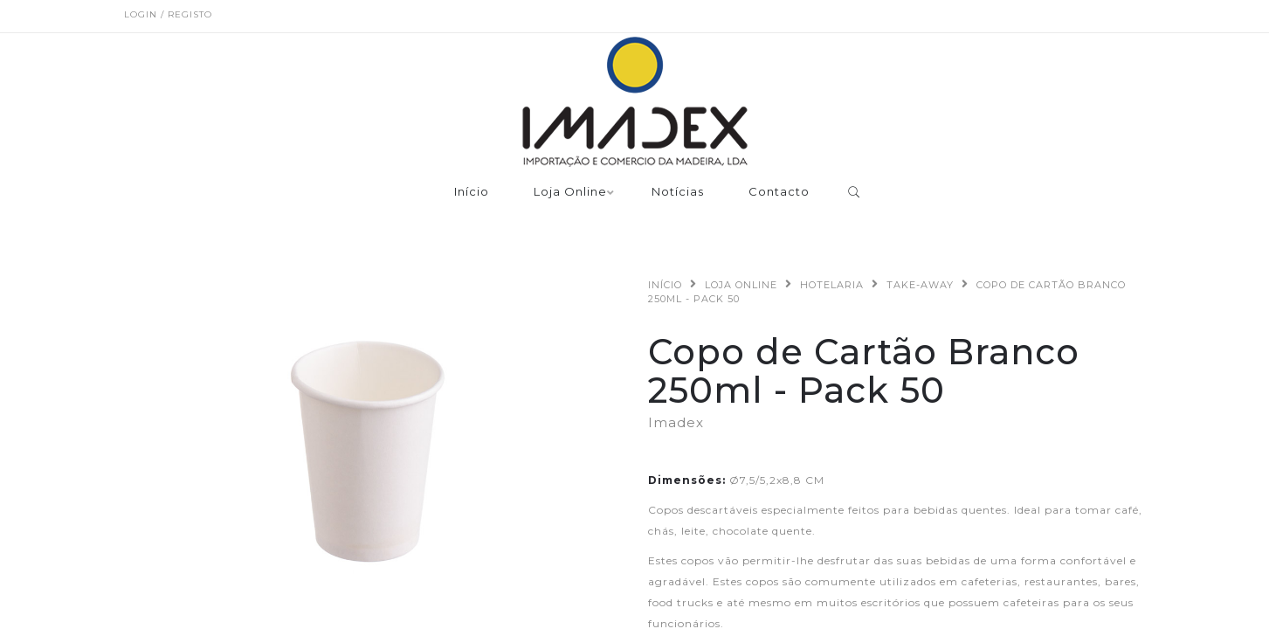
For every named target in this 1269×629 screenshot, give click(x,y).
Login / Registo (168, 14)
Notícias (678, 192)
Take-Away (920, 285)
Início (471, 192)
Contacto (779, 192)
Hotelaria (832, 285)
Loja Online (570, 192)
